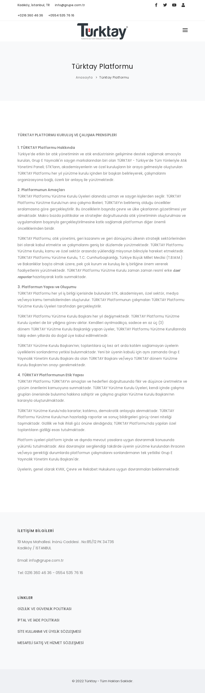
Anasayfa (84, 77)
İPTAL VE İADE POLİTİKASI (38, 620)
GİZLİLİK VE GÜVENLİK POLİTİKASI (44, 608)
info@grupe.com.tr (70, 5)
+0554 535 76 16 (61, 15)
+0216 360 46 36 (30, 15)
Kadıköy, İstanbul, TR (34, 5)
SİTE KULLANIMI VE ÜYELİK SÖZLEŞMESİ (49, 631)
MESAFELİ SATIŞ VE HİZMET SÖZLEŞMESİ (51, 642)
